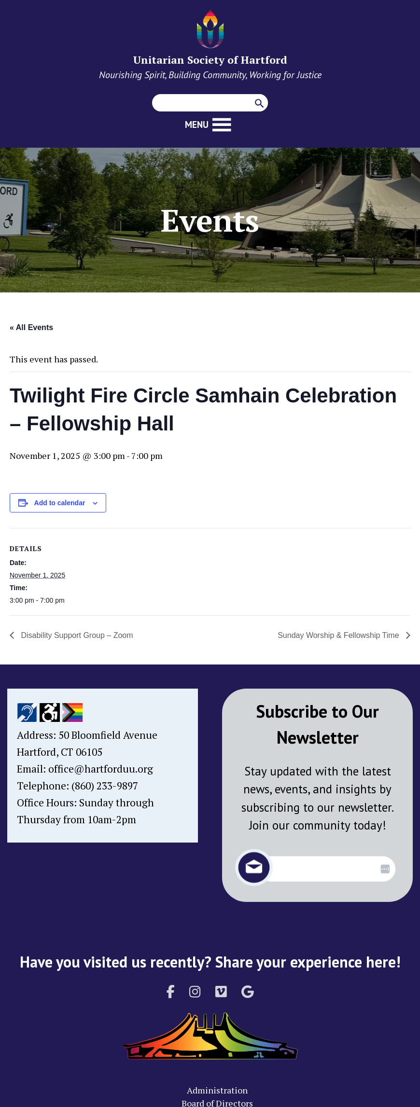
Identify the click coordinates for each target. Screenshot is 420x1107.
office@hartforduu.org (100, 768)
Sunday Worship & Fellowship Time (339, 635)
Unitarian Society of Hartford (210, 60)
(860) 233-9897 (104, 785)
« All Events (31, 327)
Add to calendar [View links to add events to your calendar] (59, 503)
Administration (217, 1090)
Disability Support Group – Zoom (76, 635)
